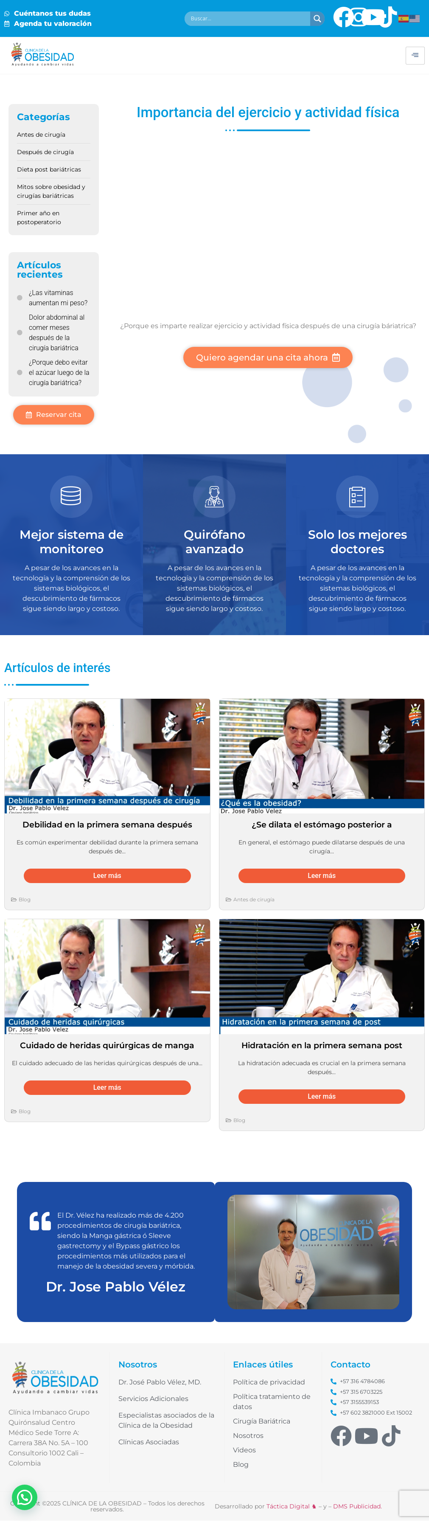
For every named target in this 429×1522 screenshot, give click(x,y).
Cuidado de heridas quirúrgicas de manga (107, 1046)
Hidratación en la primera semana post (321, 1046)
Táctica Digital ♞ (291, 1507)
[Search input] (249, 18)
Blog (25, 900)
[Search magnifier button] (317, 18)
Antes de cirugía (254, 900)
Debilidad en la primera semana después (107, 826)
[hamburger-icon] (415, 56)
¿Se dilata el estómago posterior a (322, 826)
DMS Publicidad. (357, 1507)
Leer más (107, 877)
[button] (24, 1497)
